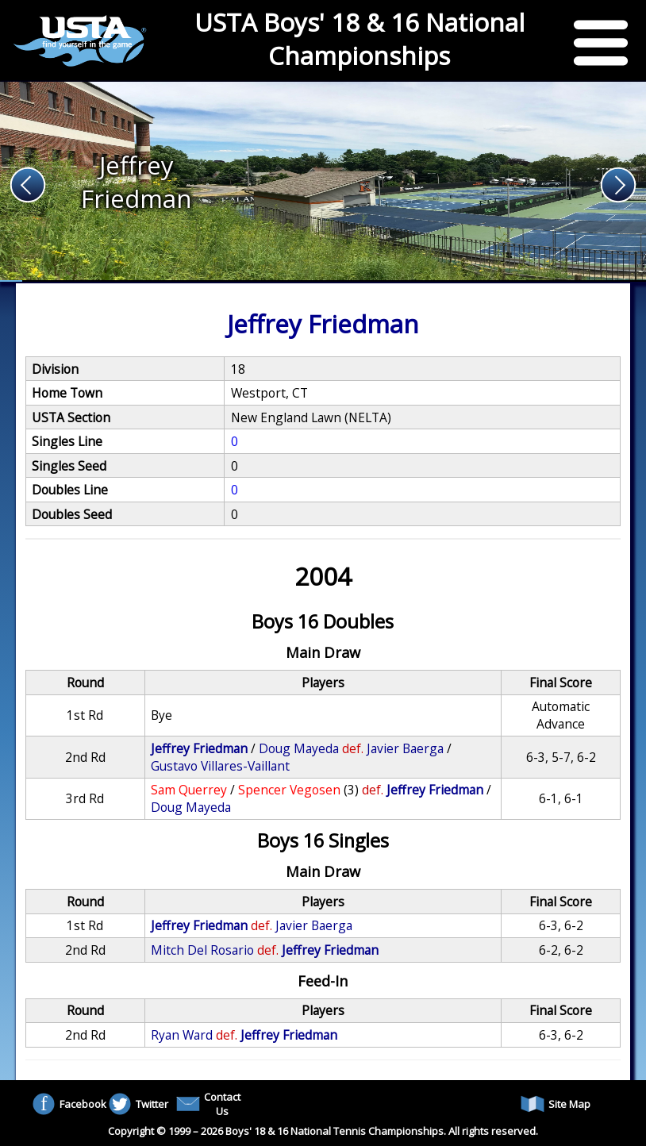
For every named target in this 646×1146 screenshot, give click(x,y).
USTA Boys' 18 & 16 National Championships (359, 39)
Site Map (555, 1104)
